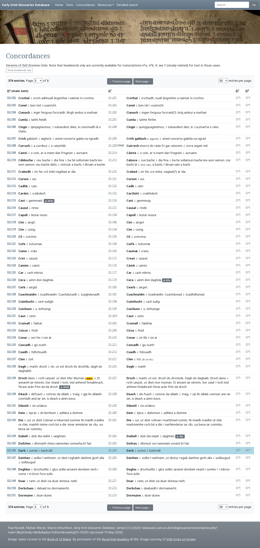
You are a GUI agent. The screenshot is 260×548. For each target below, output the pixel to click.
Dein (21, 413)
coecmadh (88, 127)
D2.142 (11, 412)
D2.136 (11, 351)
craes (144, 251)
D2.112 (11, 178)
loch (65, 382)
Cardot (23, 193)
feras (156, 387)
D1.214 (112, 152)
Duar (22, 481)
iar (32, 382)
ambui (79, 112)
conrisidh (24, 398)
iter (48, 382)
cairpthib (60, 146)
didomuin (153, 413)
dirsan (169, 164)
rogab (183, 458)
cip (194, 394)
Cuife (130, 244)
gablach (32, 139)
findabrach (145, 387)
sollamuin (187, 160)
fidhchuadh (39, 352)
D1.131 (112, 178)
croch (36, 98)
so (147, 359)
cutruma (140, 237)
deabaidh (150, 488)
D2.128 (11, 294)
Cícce (130, 330)
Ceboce (132, 160)
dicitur (174, 458)
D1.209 (112, 138)
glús (161, 469)
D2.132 (11, 323)
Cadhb (23, 186)
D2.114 (11, 193)
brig (180, 112)
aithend (80, 382)
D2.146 (11, 450)
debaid (41, 488)
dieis (73, 127)
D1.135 (112, 193)
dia (56, 160)
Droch (22, 378)
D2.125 (11, 272)
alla (101, 458)
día (73, 172)
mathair (92, 112)
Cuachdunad (173, 294)
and (33, 398)
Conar (22, 338)
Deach (131, 394)
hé (73, 160)
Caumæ (132, 251)
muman (166, 382)
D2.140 (11, 394)
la (208, 127)
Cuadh (23, 352)
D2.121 (11, 243)
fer (40, 172)
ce (19, 424)
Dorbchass (25, 488)
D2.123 (11, 258)
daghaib (203, 378)
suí (34, 179)
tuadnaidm (155, 294)
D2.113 (11, 186)
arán (31, 387)
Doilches (24, 443)
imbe (158, 172)
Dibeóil (23, 406)
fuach (148, 394)
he (178, 160)
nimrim (39, 382)
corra (189, 146)
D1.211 (112, 344)
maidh (89, 420)
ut (57, 366)
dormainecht (60, 488)
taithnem (49, 458)
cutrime (31, 237)
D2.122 (11, 250)
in (81, 98)
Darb (22, 450)
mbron (225, 469)
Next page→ (143, 81)
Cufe (21, 244)
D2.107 (11, 138)
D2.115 (11, 200)
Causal (131, 208)
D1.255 (112, 366)
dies (186, 127)
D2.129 (11, 301)
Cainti (22, 153)
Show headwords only (19, 70)
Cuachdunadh (67, 294)
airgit (31, 222)
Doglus (131, 469)
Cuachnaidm (27, 294)
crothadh (147, 98)
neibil (46, 436)
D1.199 (112, 308)
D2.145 (11, 443)
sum (211, 160)
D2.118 (11, 222)
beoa (21, 429)
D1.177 (112, 272)
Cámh (131, 265)
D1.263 (112, 443)
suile (49, 474)
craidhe (99, 420)
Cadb (130, 186)
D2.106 (11, 126)
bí (84, 443)
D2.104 (11, 112)
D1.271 (112, 480)
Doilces (132, 443)
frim (37, 387)
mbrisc (38, 273)
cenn (32, 316)
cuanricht (50, 105)
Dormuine (25, 495)
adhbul (64, 413)
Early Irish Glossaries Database (26, 5)
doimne (77, 413)
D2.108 (11, 145)
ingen (145, 112)
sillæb (65, 394)
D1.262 (112, 436)
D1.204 (112, 315)
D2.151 (11, 495)
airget (143, 287)
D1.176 (112, 265)
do (152, 146)
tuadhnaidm (48, 294)
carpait (50, 378)
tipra (140, 413)
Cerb (21, 287)
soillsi (37, 458)
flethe (152, 120)
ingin (37, 112)
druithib (83, 366)
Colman (48, 420)
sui (142, 179)
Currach (24, 146)
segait (198, 146)
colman (156, 420)
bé (57, 424)
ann (223, 394)
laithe (143, 120)
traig (76, 394)
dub (34, 436)
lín (89, 394)
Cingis (22, 127)
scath (42, 345)
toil (31, 359)
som (21, 164)
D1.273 (112, 495)
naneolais (163, 443)
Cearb (131, 287)
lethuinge (153, 309)
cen (33, 338)
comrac (51, 394)
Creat (131, 258)
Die (20, 420)
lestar (35, 215)
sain (177, 164)
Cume (22, 251)
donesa (64, 481)
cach (30, 273)
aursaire (82, 153)
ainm (32, 280)
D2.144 (11, 436)
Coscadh (24, 345)
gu (144, 345)
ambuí (188, 112)
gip (85, 394)
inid (72, 382)
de (141, 394)
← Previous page (119, 81)
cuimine (75, 420)
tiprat (33, 413)
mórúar (66, 164)
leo (100, 160)
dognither (169, 98)
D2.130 (11, 308)
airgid (33, 287)
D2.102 (11, 98)
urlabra (42, 406)
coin (36, 153)
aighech (46, 139)
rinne (35, 208)
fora (43, 474)
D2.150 (11, 488)
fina (61, 160)
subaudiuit (62, 127)
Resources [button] (105, 5)
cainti (35, 265)
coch (51, 424)
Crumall (24, 323)
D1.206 (112, 330)
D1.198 (112, 301)
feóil (35, 330)
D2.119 (11, 229)
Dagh (22, 366)
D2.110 (11, 160)
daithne (86, 458)
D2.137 (11, 359)
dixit (63, 378)
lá (97, 127)
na (86, 139)
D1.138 (112, 214)
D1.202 (112, 105)
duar (55, 481)
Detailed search (127, 5)
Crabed (132, 172)
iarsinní (178, 469)
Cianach (24, 112)
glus (55, 469)
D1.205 (112, 323)
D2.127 (11, 287)
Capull (23, 215)
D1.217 (112, 359)
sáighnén (168, 436)
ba (69, 160)
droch (43, 366)
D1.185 (112, 287)
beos (72, 398)
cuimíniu (216, 424)
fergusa (46, 112)
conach (175, 443)
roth (41, 378)
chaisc (22, 131)
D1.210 (112, 337)
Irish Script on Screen (180, 539)
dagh (94, 366)
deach (54, 398)
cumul (141, 450)
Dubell (23, 436)
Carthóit (133, 193)
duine (48, 495)
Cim (21, 222)
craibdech (38, 193)
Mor (70, 378)
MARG (89, 378)
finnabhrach (95, 382)
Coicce (23, 330)
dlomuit (145, 443)
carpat (33, 258)
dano (222, 378)
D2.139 (11, 378)
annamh (23, 382)
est (62, 366)
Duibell (132, 436)
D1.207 (112, 119)
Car (21, 273)
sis (150, 359)
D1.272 (112, 488)
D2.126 (11, 279)
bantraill (46, 450)
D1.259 (112, 405)
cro (152, 172)
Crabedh (24, 172)
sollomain (82, 160)
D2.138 (11, 366)
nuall (158, 98)
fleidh (42, 120)
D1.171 (112, 258)
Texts (69, 5)
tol (138, 359)
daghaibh (24, 371)
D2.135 (11, 344)
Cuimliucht (26, 301)
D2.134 (11, 337)
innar (71, 424)
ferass (22, 387)
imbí (52, 172)
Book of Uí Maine (59, 539)
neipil (155, 436)
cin (141, 338)
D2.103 (11, 105)
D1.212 (112, 351)
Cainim (23, 265)
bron (35, 474)
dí (41, 413)
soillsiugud (223, 458)
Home (59, 5)
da (43, 387)
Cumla (23, 120)
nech (93, 469)
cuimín (182, 420)
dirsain (89, 164)
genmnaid (35, 200)
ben (32, 105)
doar (39, 495)
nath (181, 481)
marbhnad (170, 420)
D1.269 (112, 469)
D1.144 (112, 229)
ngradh (93, 139)
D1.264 (112, 450)
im (36, 172)
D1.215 (112, 160)
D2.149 (11, 480)
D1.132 (112, 186)
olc (52, 366)
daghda (48, 280)
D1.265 (112, 457)
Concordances (85, 5)
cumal (33, 450)
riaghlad (61, 172)
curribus (41, 146)
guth (95, 458)
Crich (22, 139)
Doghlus (24, 469)
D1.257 (112, 378)
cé (214, 420)
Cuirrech (133, 146)
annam (181, 382)
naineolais (62, 443)
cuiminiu (36, 429)
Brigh (70, 112)
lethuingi (45, 309)
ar (42, 153)
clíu (95, 424)
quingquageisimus (151, 127)
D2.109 (11, 152)
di (135, 164)
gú (36, 345)
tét (146, 105)
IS (98, 378)
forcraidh (59, 112)
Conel (22, 105)
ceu (38, 160)
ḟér (145, 338)
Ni (82, 420)
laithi (34, 120)
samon (29, 164)
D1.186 (112, 222)
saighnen (59, 436)
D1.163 (112, 250)
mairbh (34, 424)
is (45, 153)
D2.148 (11, 469)
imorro (144, 146)
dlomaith (40, 443)
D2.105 (11, 119)
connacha (76, 443)
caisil (211, 382)
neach (200, 469)
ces (154, 443)
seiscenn (176, 146)
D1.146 (112, 243)
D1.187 (112, 294)
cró (46, 172)
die (64, 424)
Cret (21, 258)
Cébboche (25, 160)
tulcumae (35, 244)
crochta (88, 98)
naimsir (74, 98)
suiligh (49, 301)
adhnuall (47, 98)
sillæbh (97, 394)
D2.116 (11, 207)
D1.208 (112, 126)
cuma (22, 474)
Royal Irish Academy (116, 539)
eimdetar (81, 424)
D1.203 (112, 112)
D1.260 (112, 412)
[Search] (232, 5)
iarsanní (72, 469)
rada (157, 146)
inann (50, 153)
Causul (23, 208)
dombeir (84, 469)
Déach (23, 394)
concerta (69, 139)
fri (163, 146)
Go (254, 5)
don (39, 280)
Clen (21, 359)
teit (38, 105)
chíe (219, 420)
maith (34, 366)
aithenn (132, 387)
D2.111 (11, 171)
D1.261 (112, 420)
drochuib (177, 378)
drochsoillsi (41, 469)
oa (101, 424)
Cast (21, 200)
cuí (29, 420)
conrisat (214, 394)
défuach (36, 394)
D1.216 (112, 171)
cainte (143, 265)
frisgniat (67, 153)
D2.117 (11, 214)
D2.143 (11, 420)
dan (57, 153)
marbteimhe (135, 424)
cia (49, 481)
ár (50, 338)
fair (89, 443)
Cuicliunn (25, 309)
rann (32, 481)
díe (160, 424)
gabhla (188, 139)
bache (46, 160)
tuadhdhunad (195, 294)
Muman (79, 378)
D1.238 (112, 145)
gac (167, 146)
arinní (59, 139)
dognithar (60, 98)
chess (51, 443)
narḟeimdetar (174, 424)
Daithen (24, 458)
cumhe (211, 469)
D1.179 (112, 279)
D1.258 (112, 394)
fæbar (37, 323)
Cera (21, 280)
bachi (93, 160)
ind (205, 146)
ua (196, 424)
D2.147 (11, 457)
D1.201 (112, 98)
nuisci (43, 215)
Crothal (24, 98)
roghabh (74, 458)
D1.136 (112, 200)
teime (44, 424)
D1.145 (112, 236)
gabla (80, 139)
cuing (31, 229)
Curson (23, 179)
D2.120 (11, 236)
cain (34, 186)
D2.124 (11, 265)
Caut (22, 316)
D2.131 (11, 315)
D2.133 (11, 330)
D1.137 (112, 207)
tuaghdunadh (90, 294)
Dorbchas (133, 488)
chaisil (55, 382)
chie (25, 424)
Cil (20, 237)
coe (228, 160)
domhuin (50, 413)
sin (43, 398)
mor (157, 382)
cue (143, 160)
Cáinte (131, 153)
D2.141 (11, 405)
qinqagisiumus (40, 127)
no (49, 488)
